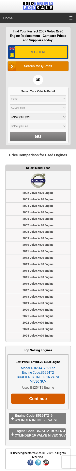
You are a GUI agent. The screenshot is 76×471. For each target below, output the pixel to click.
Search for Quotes (38, 66)
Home (8, 18)
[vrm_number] (38, 52)
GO (38, 136)
